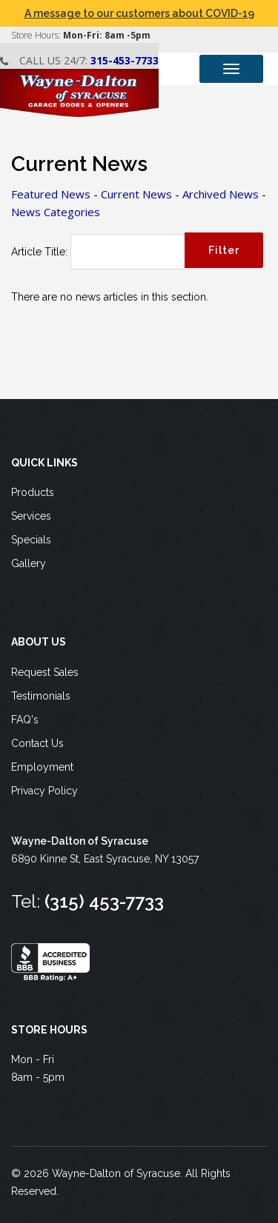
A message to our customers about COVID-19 (139, 13)
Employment (42, 767)
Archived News (220, 194)
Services (31, 516)
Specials (31, 540)
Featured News (50, 194)
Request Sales (45, 672)
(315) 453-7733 (104, 901)
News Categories (55, 211)
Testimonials (40, 696)
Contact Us (37, 743)
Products (32, 492)
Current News (136, 194)
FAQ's (25, 720)
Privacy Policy (44, 791)
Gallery (28, 563)
